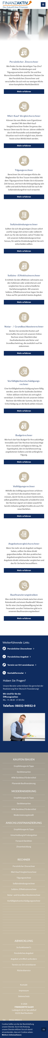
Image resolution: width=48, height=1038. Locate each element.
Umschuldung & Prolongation (23, 835)
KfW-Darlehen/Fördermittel (24, 777)
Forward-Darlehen (24, 840)
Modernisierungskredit (24, 815)
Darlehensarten (24, 771)
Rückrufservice (23, 970)
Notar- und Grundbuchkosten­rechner (23, 895)
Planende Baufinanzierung (24, 783)
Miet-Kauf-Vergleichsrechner (23, 872)
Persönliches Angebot (16, 656)
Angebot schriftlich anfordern (24, 958)
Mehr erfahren (24, 91)
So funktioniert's (23, 947)
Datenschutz (23, 996)
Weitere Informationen (12, 1035)
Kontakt (23, 984)
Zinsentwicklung (23, 846)
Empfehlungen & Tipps (24, 766)
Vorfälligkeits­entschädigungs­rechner (23, 900)
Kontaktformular (13, 673)
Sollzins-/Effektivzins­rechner (23, 889)
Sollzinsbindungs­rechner (24, 883)
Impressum (24, 990)
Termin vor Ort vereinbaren (18, 664)
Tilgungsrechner (24, 877)
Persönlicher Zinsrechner (17, 648)
